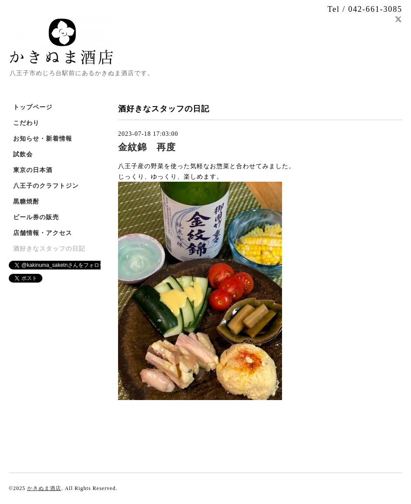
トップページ (32, 107)
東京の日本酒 (32, 170)
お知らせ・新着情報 (42, 138)
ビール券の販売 (36, 217)
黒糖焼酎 (26, 201)
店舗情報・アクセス (42, 233)
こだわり (26, 123)
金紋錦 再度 (147, 147)
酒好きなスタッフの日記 (49, 248)
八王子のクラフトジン (46, 186)
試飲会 (23, 154)
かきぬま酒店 (44, 488)
